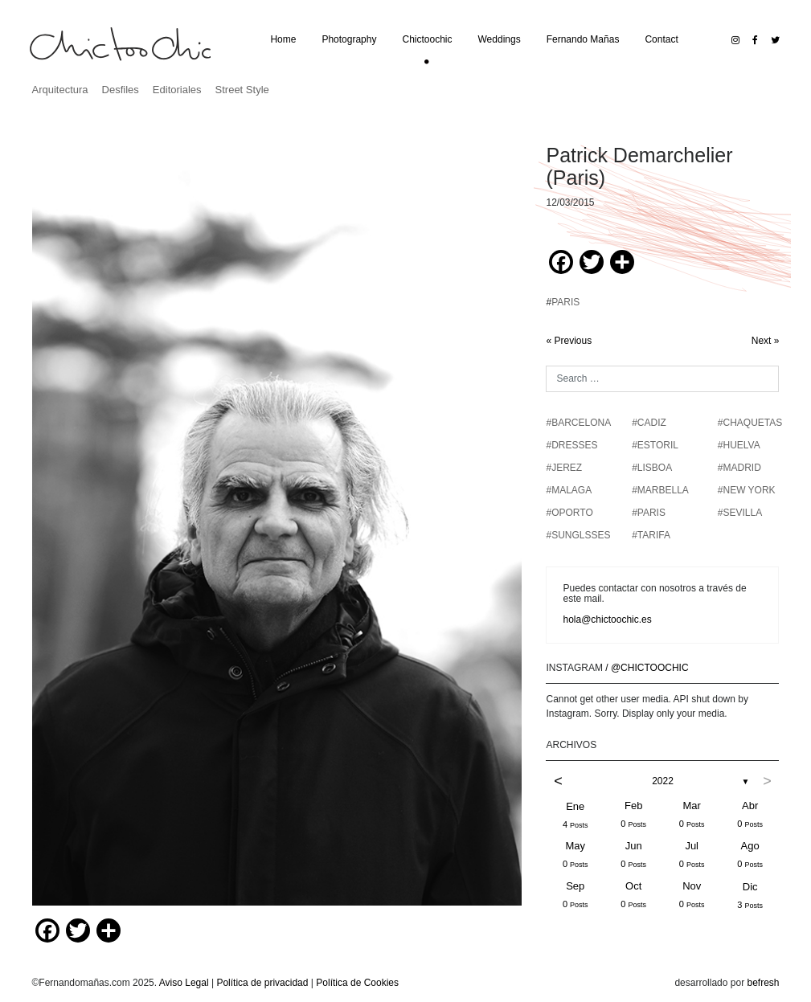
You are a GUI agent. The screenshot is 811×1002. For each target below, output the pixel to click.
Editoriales (177, 90)
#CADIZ (649, 422)
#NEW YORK (747, 490)
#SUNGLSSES (578, 535)
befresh (763, 982)
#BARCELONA (578, 422)
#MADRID (739, 467)
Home (283, 39)
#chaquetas (750, 422)
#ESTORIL (655, 445)
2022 (663, 781)
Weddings (499, 39)
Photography (349, 39)
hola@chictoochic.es (607, 619)
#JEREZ (564, 467)
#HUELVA (739, 445)
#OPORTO (569, 512)
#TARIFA (651, 535)
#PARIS (649, 512)
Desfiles (120, 90)
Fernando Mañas (583, 39)
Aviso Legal (184, 982)
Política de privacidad (262, 982)
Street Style (242, 90)
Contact (661, 39)
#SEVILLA (740, 512)
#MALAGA (569, 490)
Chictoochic (427, 39)
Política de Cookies (357, 982)
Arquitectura (60, 90)
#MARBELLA (660, 490)
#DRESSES (571, 445)
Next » (766, 340)
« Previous (569, 340)
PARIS (565, 302)
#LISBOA (652, 467)
